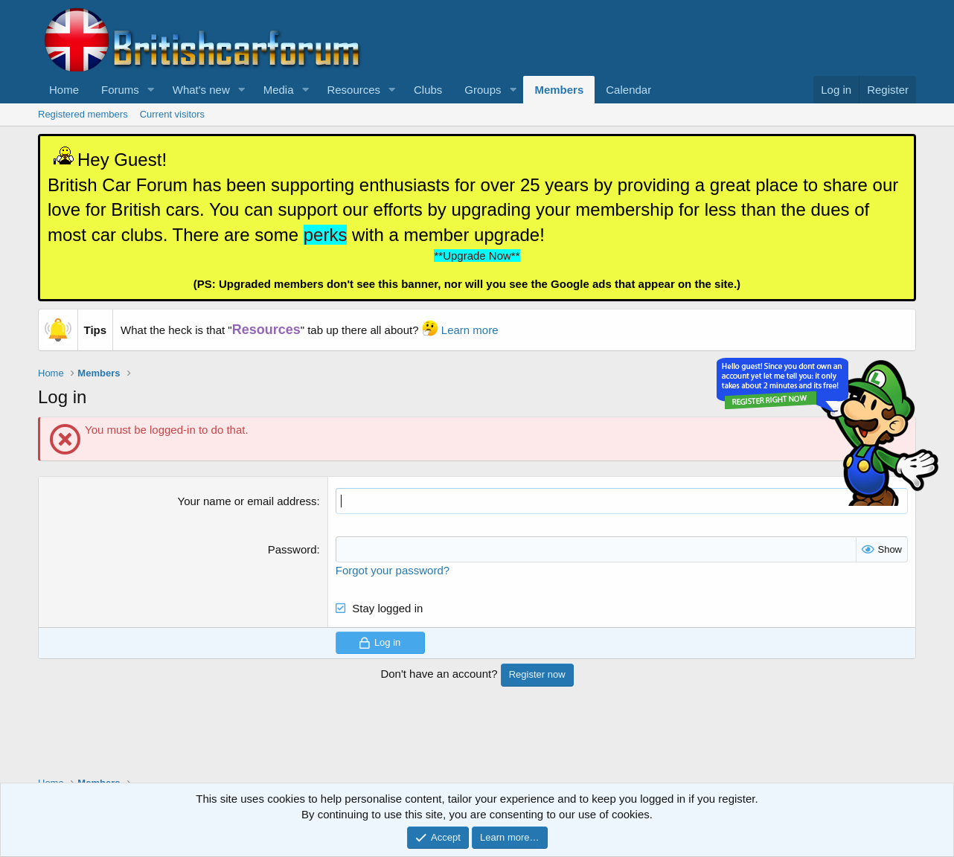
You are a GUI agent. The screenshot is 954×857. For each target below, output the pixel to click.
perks (326, 235)
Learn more (470, 330)
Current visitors (172, 114)
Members (558, 89)
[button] (151, 89)
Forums (120, 89)
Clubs (428, 89)
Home (64, 89)
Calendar (628, 89)
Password (292, 549)
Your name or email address (247, 501)
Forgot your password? (392, 570)
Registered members (83, 114)
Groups (482, 89)
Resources (353, 89)
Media (278, 89)
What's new (201, 89)
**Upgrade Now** (476, 255)
